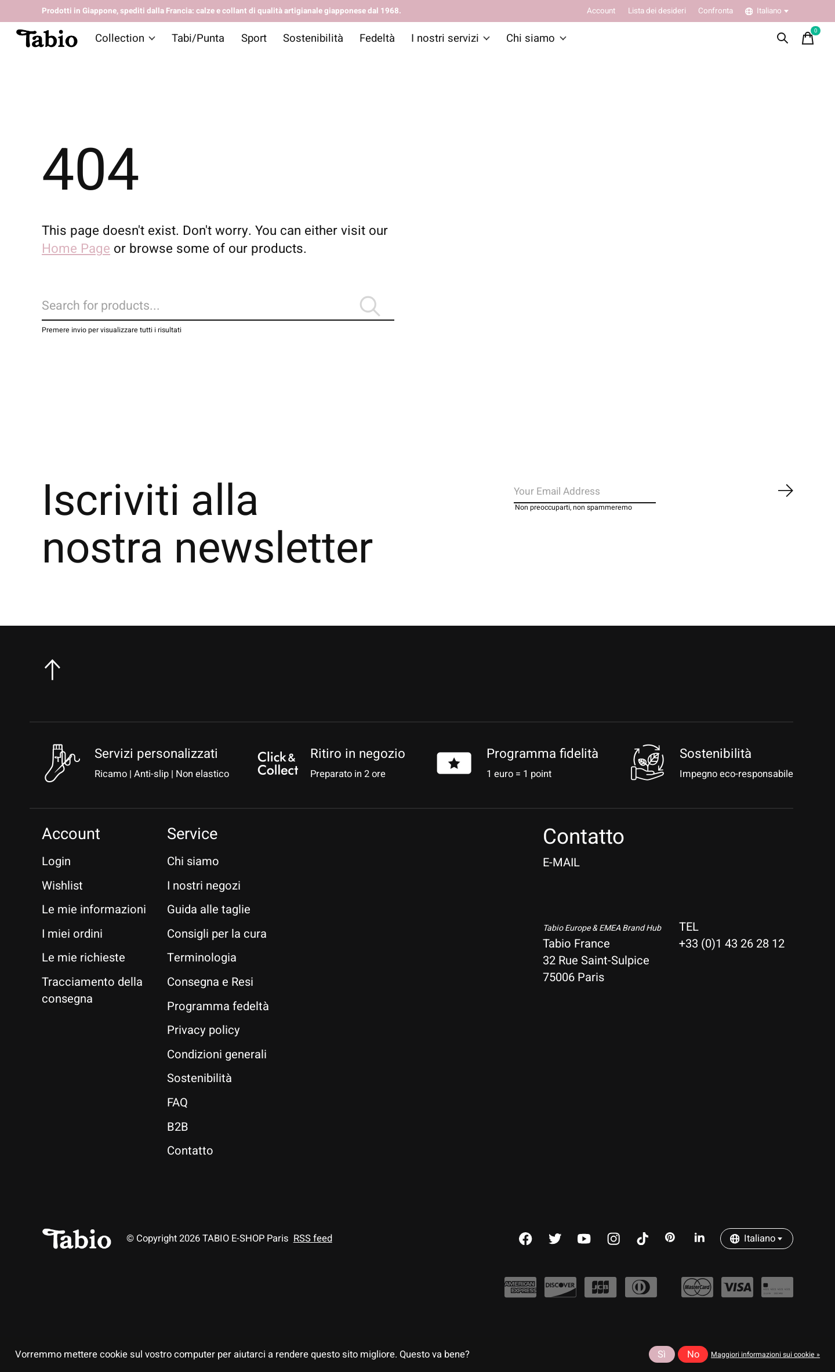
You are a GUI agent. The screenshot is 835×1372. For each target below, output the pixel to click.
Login (56, 884)
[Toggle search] (777, 43)
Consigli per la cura (217, 957)
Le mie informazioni (94, 932)
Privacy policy (203, 1053)
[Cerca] (218, 322)
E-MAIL (561, 885)
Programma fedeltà (218, 1029)
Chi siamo (516, 43)
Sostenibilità (306, 43)
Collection (130, 43)
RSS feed (312, 1262)
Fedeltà (366, 43)
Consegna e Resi (210, 1005)
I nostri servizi (435, 43)
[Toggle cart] (803, 43)
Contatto (190, 1174)
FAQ (177, 1125)
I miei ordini (72, 957)
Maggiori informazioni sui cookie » (765, 1354)
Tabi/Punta (198, 43)
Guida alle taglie (209, 932)
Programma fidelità (542, 777)
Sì (662, 1355)
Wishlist (62, 908)
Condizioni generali (217, 1077)
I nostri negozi (204, 908)
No (693, 1355)
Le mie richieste (83, 980)
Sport (250, 43)
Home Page (76, 258)
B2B (177, 1149)
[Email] (654, 519)
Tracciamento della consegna (92, 1013)
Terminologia (202, 980)
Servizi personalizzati (156, 777)
